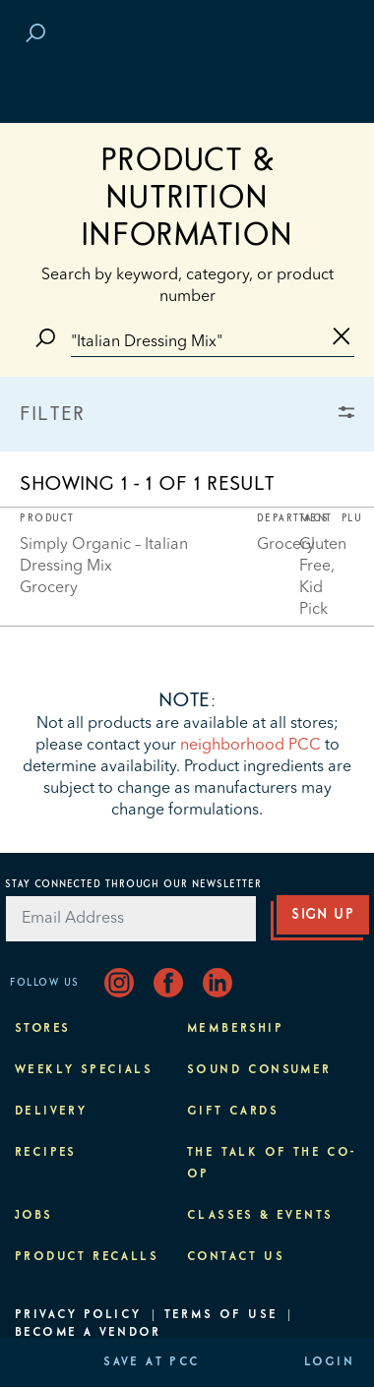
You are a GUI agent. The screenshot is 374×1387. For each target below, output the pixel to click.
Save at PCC (151, 1362)
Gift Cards (233, 1111)
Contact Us (235, 1257)
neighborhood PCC (250, 746)
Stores (42, 1029)
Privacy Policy (78, 1315)
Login (329, 1362)
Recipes (46, 1153)
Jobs (34, 1216)
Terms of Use (221, 1315)
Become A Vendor (87, 1333)
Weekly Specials (84, 1070)
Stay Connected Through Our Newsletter (133, 884)
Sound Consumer (259, 1070)
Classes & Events (260, 1216)
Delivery (51, 1111)
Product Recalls (86, 1257)
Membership (235, 1029)
